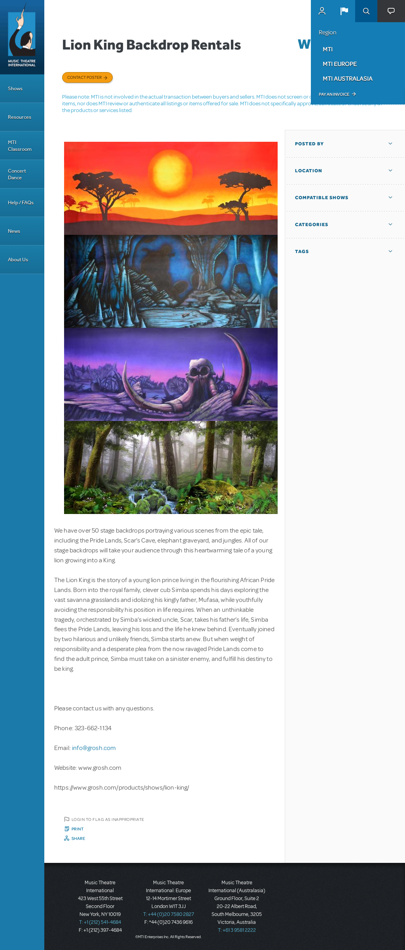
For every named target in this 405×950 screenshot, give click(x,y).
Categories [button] (311, 224)
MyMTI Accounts (322, 11)
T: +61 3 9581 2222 (237, 930)
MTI (328, 49)
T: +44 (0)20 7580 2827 (168, 914)
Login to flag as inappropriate (108, 819)
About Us (18, 259)
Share (78, 838)
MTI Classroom (20, 145)
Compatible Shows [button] (321, 197)
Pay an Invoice (334, 94)
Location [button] (308, 170)
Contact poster (84, 77)
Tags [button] (302, 251)
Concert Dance (17, 174)
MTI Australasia (348, 78)
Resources (19, 117)
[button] (344, 11)
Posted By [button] (309, 144)
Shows (15, 88)
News (14, 231)
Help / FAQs (21, 202)
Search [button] (366, 11)
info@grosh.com (94, 748)
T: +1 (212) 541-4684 (100, 922)
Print (78, 829)
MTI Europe (340, 64)
